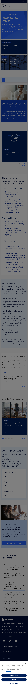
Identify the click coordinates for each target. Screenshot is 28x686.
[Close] (25, 663)
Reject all (14, 679)
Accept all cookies (14, 675)
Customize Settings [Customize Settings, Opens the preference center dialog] (14, 683)
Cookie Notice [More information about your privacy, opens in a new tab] (8, 671)
